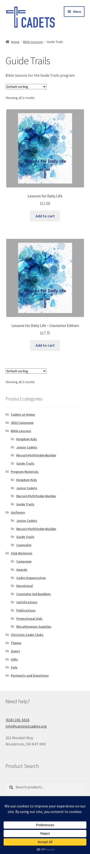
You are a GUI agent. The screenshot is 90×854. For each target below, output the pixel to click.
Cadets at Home (23, 414)
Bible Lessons (33, 42)
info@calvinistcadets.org (26, 726)
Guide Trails (25, 463)
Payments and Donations (30, 675)
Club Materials (21, 553)
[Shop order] (26, 86)
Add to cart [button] (45, 216)
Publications (26, 610)
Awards (21, 569)
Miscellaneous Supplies (33, 626)
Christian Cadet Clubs (27, 635)
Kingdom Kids (26, 439)
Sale (14, 667)
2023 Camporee (22, 422)
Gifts (14, 659)
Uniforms (18, 512)
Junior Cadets (26, 447)
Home (15, 42)
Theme (16, 643)
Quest (15, 651)
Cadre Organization (31, 578)
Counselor (23, 545)
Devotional (24, 586)
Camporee (23, 561)
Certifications (26, 602)
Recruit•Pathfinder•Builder (36, 455)
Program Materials (25, 471)
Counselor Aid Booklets (33, 594)
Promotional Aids (29, 618)
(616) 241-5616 (18, 719)
